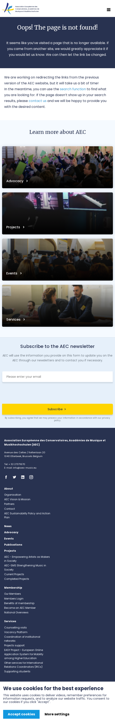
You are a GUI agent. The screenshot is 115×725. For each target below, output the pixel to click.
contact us (38, 100)
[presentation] (57, 393)
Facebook (7, 477)
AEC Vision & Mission (17, 499)
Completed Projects (16, 579)
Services (13, 319)
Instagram (32, 477)
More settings (57, 714)
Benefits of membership (19, 603)
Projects (13, 227)
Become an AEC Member (20, 608)
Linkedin (24, 477)
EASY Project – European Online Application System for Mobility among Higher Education (23, 654)
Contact (9, 509)
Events (12, 273)
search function (73, 89)
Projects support (14, 645)
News (8, 526)
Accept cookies (21, 714)
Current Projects (14, 574)
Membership (13, 587)
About (8, 488)
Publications (13, 544)
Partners (9, 504)
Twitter (16, 477)
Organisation (12, 494)
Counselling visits (15, 627)
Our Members (12, 594)
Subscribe (55, 409)
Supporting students (17, 671)
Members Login (13, 598)
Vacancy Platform (15, 632)
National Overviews (16, 612)
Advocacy (15, 181)
